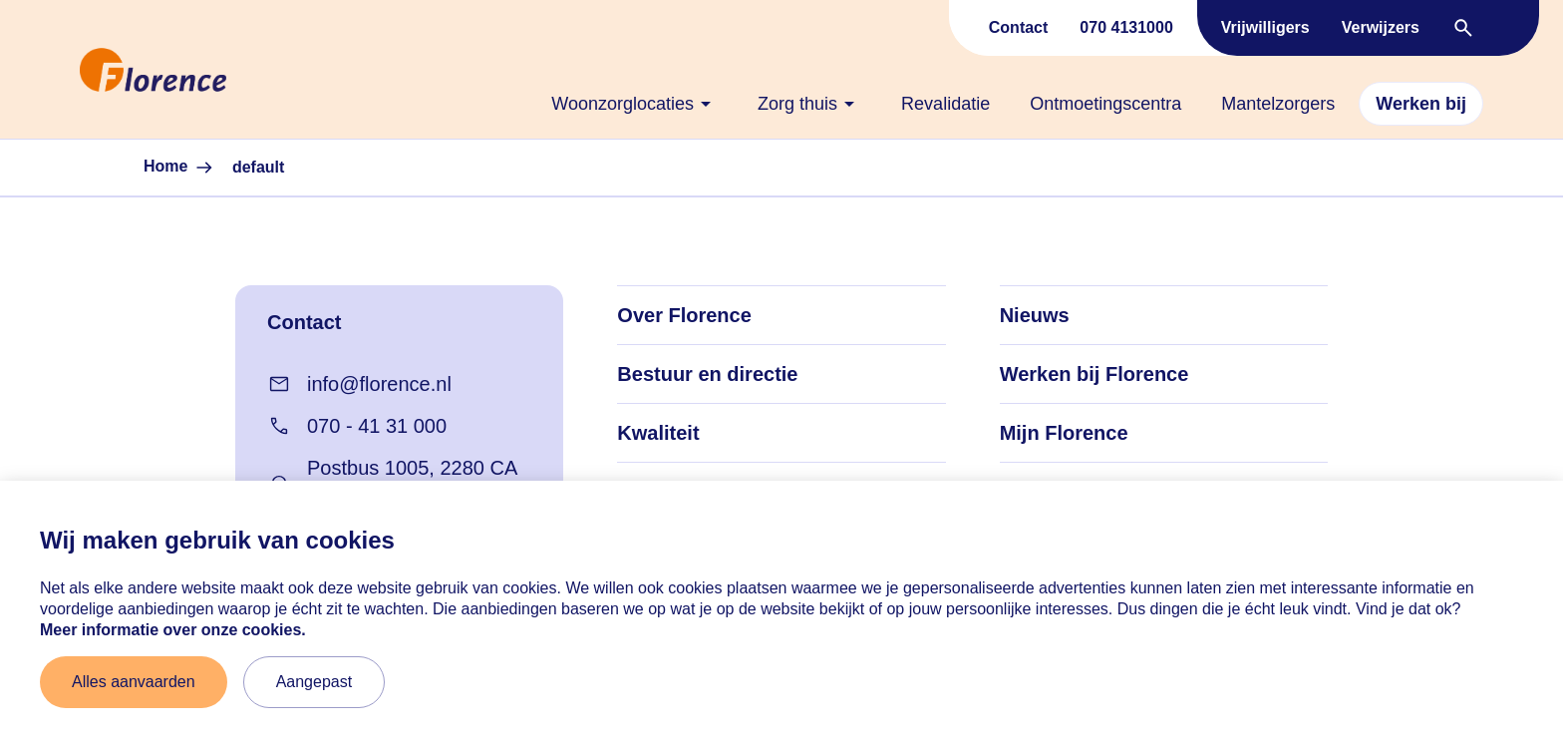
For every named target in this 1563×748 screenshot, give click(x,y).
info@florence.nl (359, 384)
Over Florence (684, 315)
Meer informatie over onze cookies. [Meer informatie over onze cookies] (173, 629)
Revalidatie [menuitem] (945, 104)
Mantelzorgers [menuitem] (1278, 104)
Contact (1019, 27)
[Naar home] (72, 70)
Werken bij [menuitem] (1421, 104)
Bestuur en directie (707, 374)
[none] (634, 104)
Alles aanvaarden (133, 681)
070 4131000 (1126, 27)
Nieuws (1035, 315)
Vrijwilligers (1265, 27)
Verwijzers (1380, 27)
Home (180, 168)
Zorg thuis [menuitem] (809, 104)
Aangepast (314, 681)
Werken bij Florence (1094, 374)
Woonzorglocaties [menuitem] (634, 104)
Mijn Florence (1064, 433)
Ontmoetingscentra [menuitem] (1105, 104)
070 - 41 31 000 (357, 426)
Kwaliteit (658, 433)
